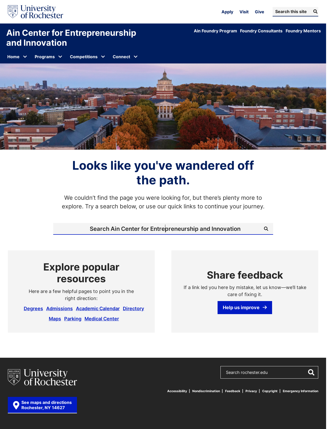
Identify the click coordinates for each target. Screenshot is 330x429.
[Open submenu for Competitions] (103, 57)
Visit (244, 12)
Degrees (33, 308)
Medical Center (102, 318)
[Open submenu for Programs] (60, 57)
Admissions (59, 308)
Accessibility (177, 391)
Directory (133, 308)
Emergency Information (300, 391)
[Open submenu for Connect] (135, 57)
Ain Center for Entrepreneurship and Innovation (71, 38)
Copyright (270, 391)
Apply (227, 12)
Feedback (232, 391)
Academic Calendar (98, 308)
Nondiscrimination (206, 391)
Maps (55, 318)
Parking (72, 318)
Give (259, 12)
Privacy (251, 391)
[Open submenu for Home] (25, 57)
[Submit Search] (314, 11)
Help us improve (245, 307)
